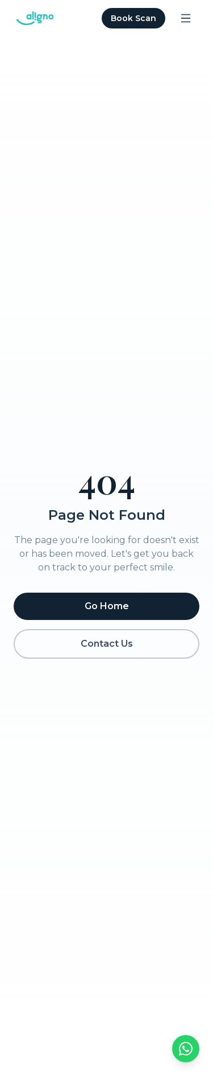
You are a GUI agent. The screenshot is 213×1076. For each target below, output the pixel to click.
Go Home (107, 606)
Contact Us (107, 643)
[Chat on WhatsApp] (185, 1048)
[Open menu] (185, 18)
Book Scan (133, 18)
